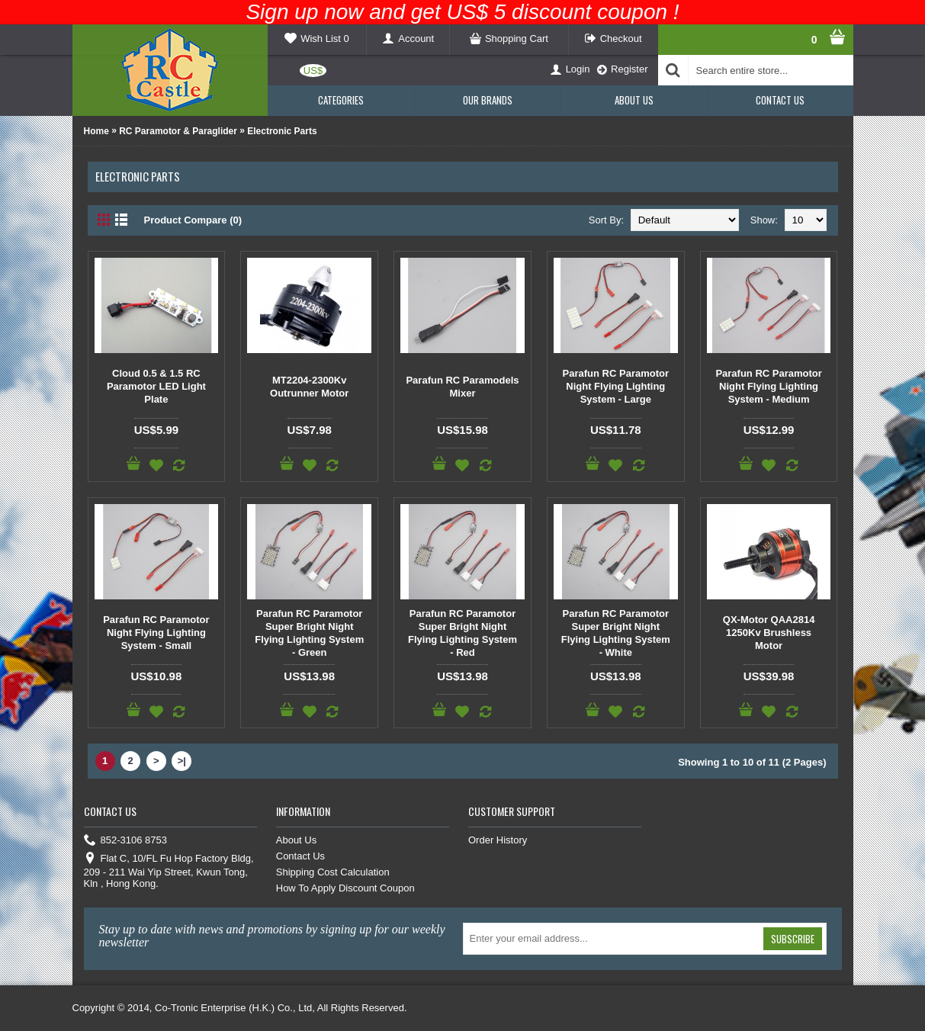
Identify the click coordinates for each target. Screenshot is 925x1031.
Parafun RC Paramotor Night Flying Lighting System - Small (156, 632)
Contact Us (300, 856)
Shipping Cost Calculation (333, 872)
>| (182, 760)
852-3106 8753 (125, 840)
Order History (497, 840)
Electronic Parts (281, 131)
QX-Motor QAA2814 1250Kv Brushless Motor (769, 632)
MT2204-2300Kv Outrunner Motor (309, 386)
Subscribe (792, 938)
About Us (296, 840)
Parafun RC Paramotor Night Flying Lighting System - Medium (768, 386)
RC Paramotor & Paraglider (178, 131)
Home (96, 131)
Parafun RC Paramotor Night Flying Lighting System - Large (616, 386)
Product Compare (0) (193, 220)
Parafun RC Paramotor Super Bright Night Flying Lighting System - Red (462, 633)
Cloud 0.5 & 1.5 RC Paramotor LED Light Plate (156, 386)
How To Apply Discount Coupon (345, 888)
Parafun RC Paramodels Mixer (462, 386)
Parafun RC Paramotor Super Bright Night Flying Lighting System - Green (309, 633)
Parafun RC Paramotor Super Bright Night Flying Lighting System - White (615, 633)
